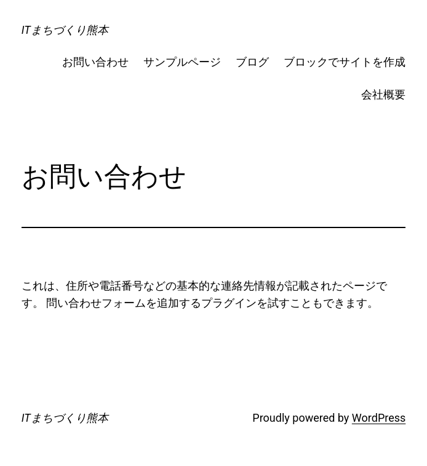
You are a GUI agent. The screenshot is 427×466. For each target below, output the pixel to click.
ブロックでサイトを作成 (344, 61)
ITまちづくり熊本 (65, 29)
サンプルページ (182, 61)
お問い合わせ (95, 61)
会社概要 (383, 94)
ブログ (252, 61)
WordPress (378, 417)
